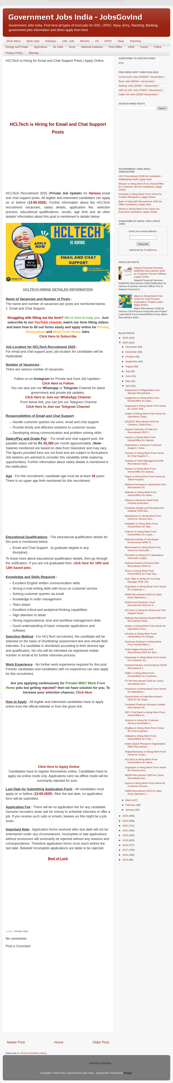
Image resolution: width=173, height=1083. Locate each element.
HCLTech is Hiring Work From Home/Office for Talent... (141, 761)
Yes (105, 15)
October (130, 356)
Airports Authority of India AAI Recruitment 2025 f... (141, 431)
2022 (125, 825)
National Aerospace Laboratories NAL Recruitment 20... (145, 486)
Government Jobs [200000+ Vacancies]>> (142, 76)
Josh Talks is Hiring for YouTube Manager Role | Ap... (142, 580)
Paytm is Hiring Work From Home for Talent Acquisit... (145, 478)
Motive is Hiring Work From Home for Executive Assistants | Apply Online (139, 210)
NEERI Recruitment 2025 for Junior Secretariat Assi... (144, 777)
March (129, 800)
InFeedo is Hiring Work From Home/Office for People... (141, 635)
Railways (50, 41)
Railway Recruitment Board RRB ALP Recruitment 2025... (145, 619)
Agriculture (40, 46)
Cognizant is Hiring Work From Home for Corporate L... (145, 588)
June (128, 376)
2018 (125, 845)
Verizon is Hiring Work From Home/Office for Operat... (140, 439)
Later (68, 15)
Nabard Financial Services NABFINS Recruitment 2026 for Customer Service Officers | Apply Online (150, 272)
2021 (125, 830)
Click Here (84, 692)
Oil (96, 41)
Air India (58, 46)
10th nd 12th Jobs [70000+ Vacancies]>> (141, 90)
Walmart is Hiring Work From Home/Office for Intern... (141, 494)
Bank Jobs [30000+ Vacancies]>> (137, 81)
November (131, 351)
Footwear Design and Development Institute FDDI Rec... (144, 509)
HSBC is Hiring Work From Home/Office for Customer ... (142, 674)
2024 (125, 815)
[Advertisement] (58, 92)
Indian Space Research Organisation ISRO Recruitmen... (145, 745)
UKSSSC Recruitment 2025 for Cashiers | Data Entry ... (142, 423)
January (130, 809)
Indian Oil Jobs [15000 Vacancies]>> (139, 94)
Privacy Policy (14, 52)
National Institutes (92, 46)
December (131, 346)
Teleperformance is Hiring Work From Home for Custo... (145, 753)
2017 (125, 849)
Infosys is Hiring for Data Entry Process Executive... (141, 502)
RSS (121, 63)
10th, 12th (68, 41)
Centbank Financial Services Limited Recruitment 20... (145, 706)
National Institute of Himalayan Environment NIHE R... (142, 541)
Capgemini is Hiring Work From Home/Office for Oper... (142, 399)
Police (158, 46)
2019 (125, 840)
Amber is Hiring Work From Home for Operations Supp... (145, 415)
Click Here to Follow (58, 383)
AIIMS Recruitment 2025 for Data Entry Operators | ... (143, 596)
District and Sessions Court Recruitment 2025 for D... (140, 604)
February (130, 805)
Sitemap (33, 52)
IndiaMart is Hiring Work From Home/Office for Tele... (141, 525)
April (128, 385)
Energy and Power (17, 46)
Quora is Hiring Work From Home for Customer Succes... (145, 784)
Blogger (128, 1073)
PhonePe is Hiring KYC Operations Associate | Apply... (144, 556)
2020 (125, 835)
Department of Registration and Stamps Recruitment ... (142, 391)
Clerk (131, 46)
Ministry (85, 41)
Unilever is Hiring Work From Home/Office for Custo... (141, 533)
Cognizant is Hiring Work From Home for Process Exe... (145, 769)
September (131, 361)
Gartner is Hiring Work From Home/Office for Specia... (140, 470)
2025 (125, 342)
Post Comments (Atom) (34, 1053)
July (128, 371)
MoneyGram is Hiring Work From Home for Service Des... (143, 517)
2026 (125, 337)
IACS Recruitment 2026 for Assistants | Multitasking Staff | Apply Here (140, 177)
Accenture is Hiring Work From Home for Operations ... (145, 690)
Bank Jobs (33, 41)
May (128, 381)
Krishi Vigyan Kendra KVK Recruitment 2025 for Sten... (142, 651)
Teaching (135, 41)
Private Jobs (21, 931)
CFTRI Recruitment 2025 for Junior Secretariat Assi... (144, 682)
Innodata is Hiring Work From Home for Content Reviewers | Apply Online (140, 195)
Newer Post (16, 1042)
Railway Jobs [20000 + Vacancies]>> (139, 85)
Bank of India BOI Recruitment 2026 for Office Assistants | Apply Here (140, 203)
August (129, 366)
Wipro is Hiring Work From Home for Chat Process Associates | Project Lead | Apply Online (148, 300)
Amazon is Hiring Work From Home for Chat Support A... (144, 454)
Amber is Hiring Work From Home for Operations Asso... (145, 627)
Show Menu (13, 41)
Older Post (101, 1042)
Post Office (115, 46)
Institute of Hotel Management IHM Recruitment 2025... (144, 462)
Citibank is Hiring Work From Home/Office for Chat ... (141, 737)
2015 (125, 859)
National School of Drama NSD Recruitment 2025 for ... (142, 564)
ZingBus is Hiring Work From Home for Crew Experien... (144, 729)
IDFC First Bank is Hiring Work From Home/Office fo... (145, 714)
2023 (125, 820)
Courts (144, 46)
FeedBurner (150, 250)
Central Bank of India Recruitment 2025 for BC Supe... (143, 698)
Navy (121, 41)
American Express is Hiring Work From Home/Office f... (143, 643)
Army (72, 46)
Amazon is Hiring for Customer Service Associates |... (142, 722)
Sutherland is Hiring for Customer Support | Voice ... (143, 446)
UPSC (108, 41)
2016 (125, 854)
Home (58, 1042)
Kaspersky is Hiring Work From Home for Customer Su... (146, 659)
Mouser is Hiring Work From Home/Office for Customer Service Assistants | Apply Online (141, 186)
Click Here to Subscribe (58, 336)
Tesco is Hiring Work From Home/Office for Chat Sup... (141, 572)
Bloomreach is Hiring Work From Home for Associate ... (143, 549)
